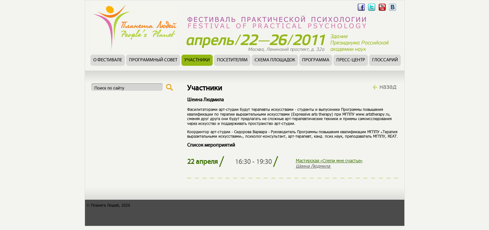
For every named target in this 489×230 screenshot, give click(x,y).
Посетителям (232, 60)
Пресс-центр (350, 60)
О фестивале (107, 60)
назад (387, 86)
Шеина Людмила (313, 166)
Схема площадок (275, 60)
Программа (315, 60)
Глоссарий (385, 60)
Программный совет (153, 60)
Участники (197, 60)
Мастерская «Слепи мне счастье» (329, 160)
